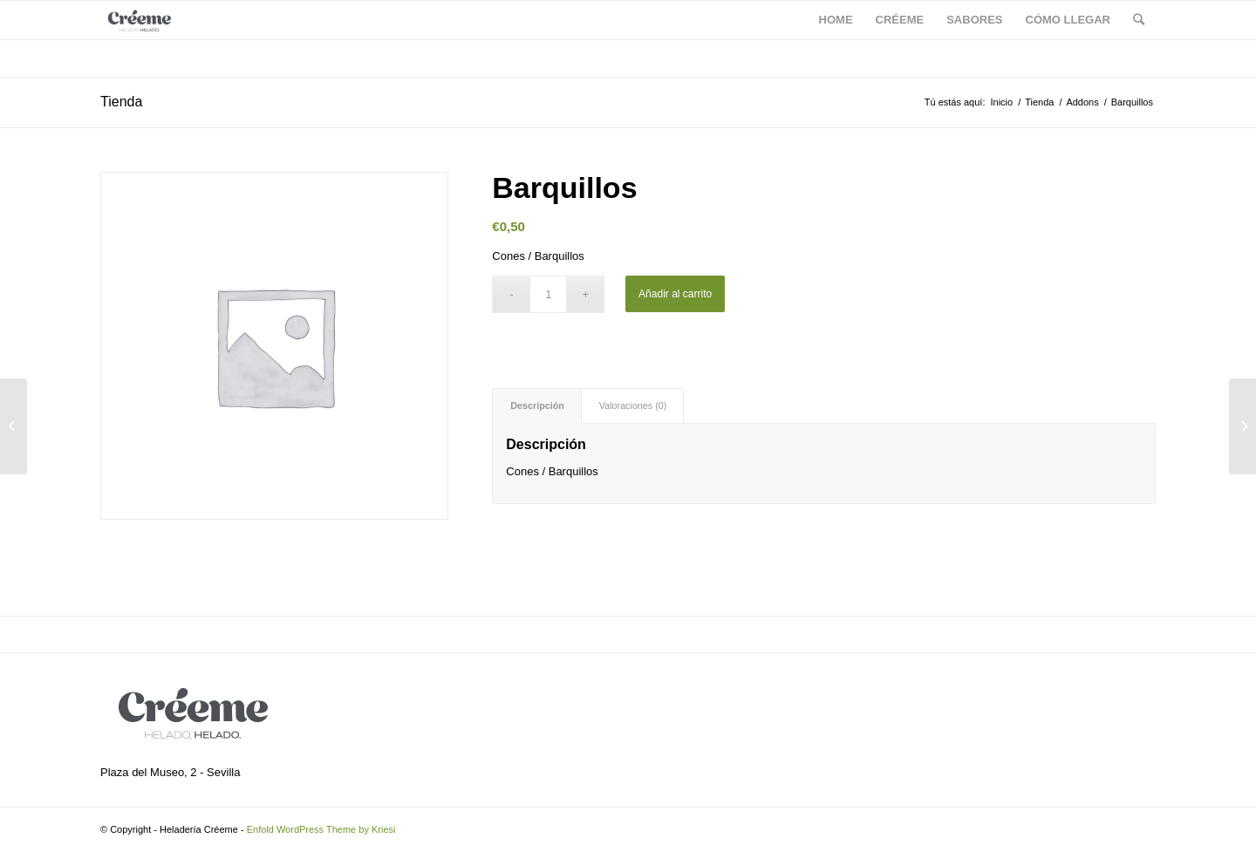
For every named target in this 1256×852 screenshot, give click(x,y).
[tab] (537, 406)
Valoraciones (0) (632, 405)
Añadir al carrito (675, 294)
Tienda (121, 101)
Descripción (537, 405)
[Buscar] (1139, 20)
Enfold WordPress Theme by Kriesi (321, 829)
